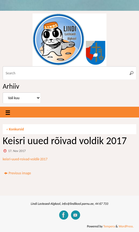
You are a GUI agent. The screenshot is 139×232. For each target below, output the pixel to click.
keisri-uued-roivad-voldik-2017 (25, 159)
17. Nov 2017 (17, 151)
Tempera (109, 226)
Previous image (17, 173)
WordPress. (126, 226)
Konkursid (15, 129)
